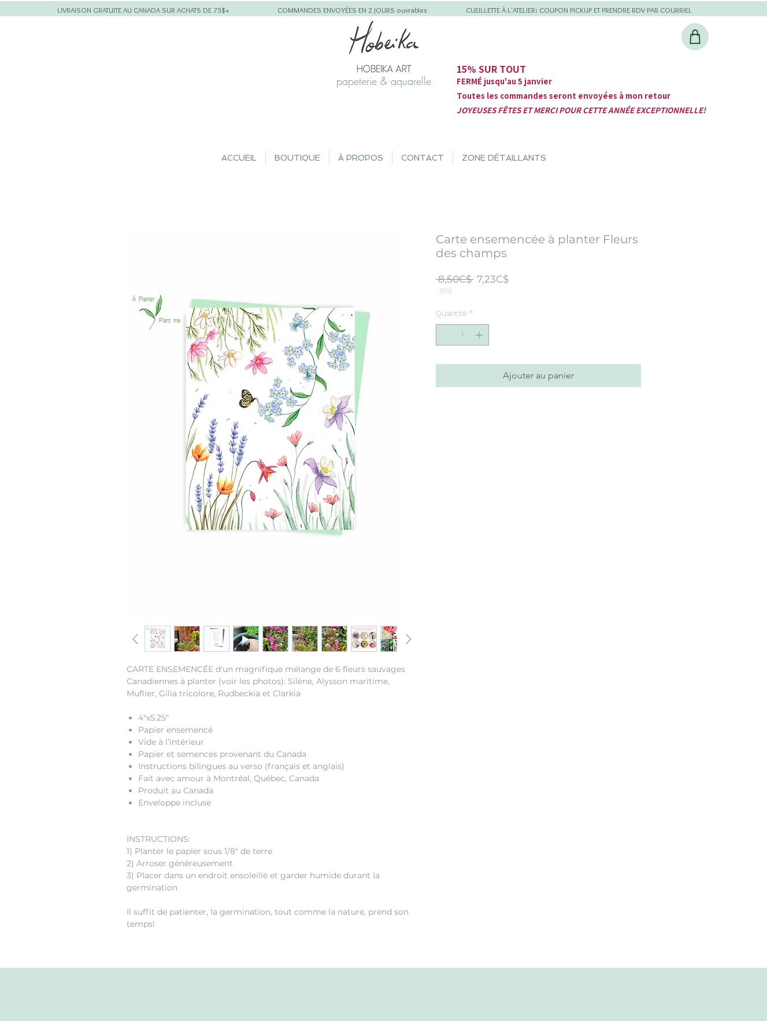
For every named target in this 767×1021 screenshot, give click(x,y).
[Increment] (480, 335)
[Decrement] (445, 335)
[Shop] (695, 36)
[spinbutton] (462, 335)
